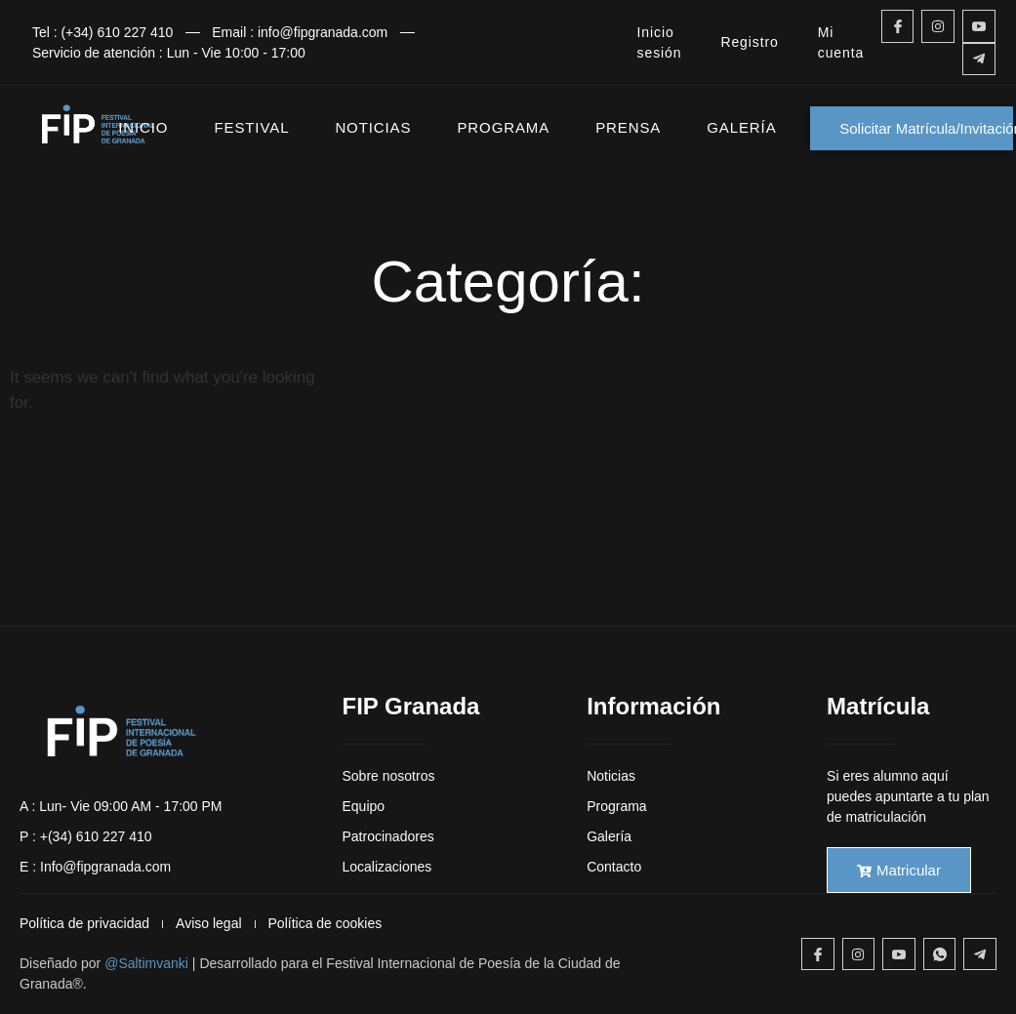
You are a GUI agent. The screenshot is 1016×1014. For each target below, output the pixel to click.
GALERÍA (741, 127)
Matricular (899, 870)
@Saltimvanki (146, 963)
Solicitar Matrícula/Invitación (926, 128)
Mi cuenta (841, 42)
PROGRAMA (503, 127)
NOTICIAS (373, 127)
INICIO (143, 127)
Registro (749, 42)
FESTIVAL (251, 127)
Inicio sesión (659, 42)
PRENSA (628, 127)
